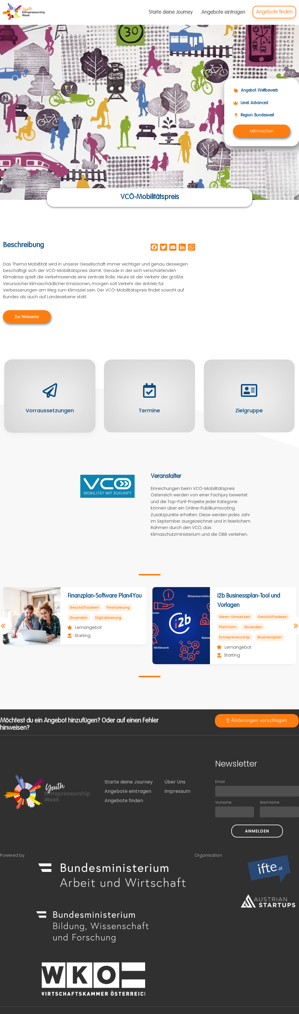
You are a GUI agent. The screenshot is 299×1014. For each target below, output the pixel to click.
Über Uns (174, 782)
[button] (261, 131)
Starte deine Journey (129, 782)
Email (220, 781)
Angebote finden (124, 800)
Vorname (223, 802)
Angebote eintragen (128, 791)
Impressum (177, 791)
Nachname (269, 802)
